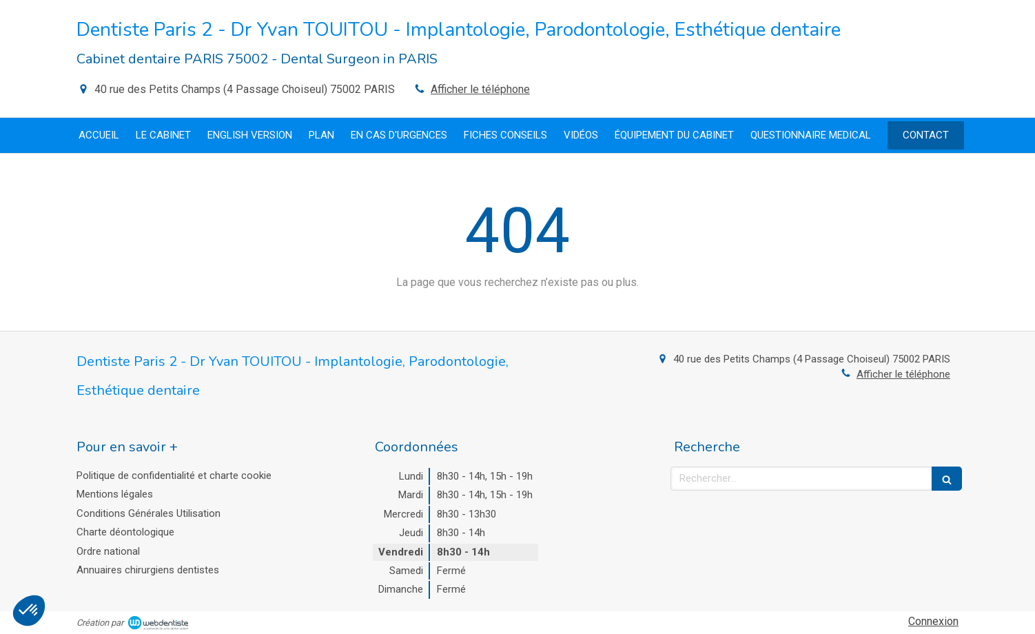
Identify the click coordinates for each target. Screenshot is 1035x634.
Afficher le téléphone (480, 89)
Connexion (933, 621)
